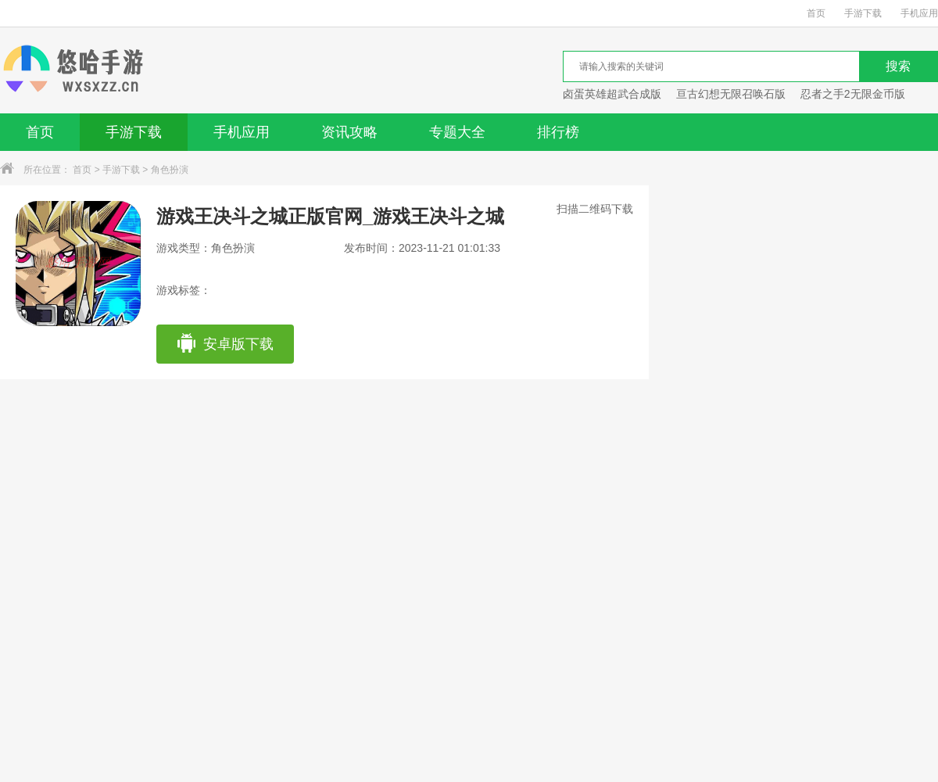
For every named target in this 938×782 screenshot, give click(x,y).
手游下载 (863, 13)
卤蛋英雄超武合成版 (612, 94)
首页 (816, 13)
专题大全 (457, 132)
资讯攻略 (349, 132)
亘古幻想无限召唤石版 (731, 94)
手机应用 (919, 13)
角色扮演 (169, 169)
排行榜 (558, 132)
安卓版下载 (225, 344)
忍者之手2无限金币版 (852, 94)
